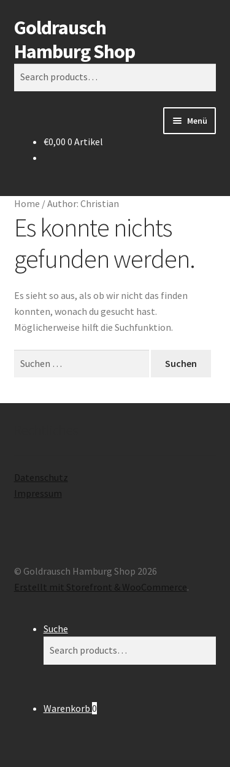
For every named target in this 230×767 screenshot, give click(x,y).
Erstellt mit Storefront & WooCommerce (100, 587)
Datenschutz (41, 477)
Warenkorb (70, 708)
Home (27, 203)
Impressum (38, 493)
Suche (56, 628)
